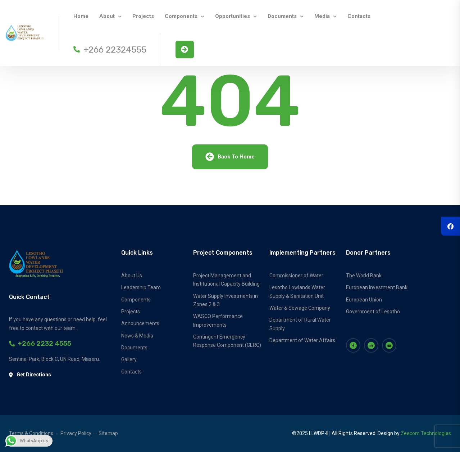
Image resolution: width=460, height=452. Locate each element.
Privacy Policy (75, 433)
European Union (364, 300)
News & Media (137, 336)
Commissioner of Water (296, 275)
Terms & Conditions (31, 433)
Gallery (129, 359)
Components (181, 16)
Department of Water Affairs (302, 340)
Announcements (140, 323)
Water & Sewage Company (299, 308)
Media (322, 16)
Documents (282, 16)
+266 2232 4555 (40, 343)
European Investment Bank (376, 287)
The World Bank (364, 275)
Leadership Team (141, 287)
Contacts (358, 16)
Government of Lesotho (373, 311)
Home (80, 16)
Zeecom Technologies (426, 433)
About (107, 16)
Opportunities (232, 16)
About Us (131, 275)
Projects (143, 16)
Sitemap (108, 433)
